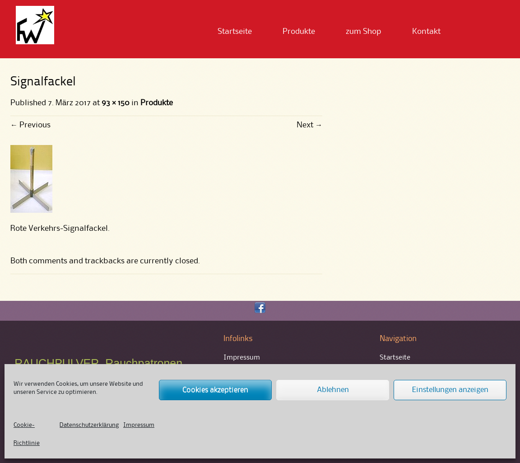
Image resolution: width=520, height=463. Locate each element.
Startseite (235, 31)
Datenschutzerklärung (89, 425)
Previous (30, 125)
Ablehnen (333, 390)
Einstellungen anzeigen (450, 390)
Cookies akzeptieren (215, 390)
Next (309, 125)
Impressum (138, 425)
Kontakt (426, 31)
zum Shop (363, 31)
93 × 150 (116, 103)
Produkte (299, 31)
